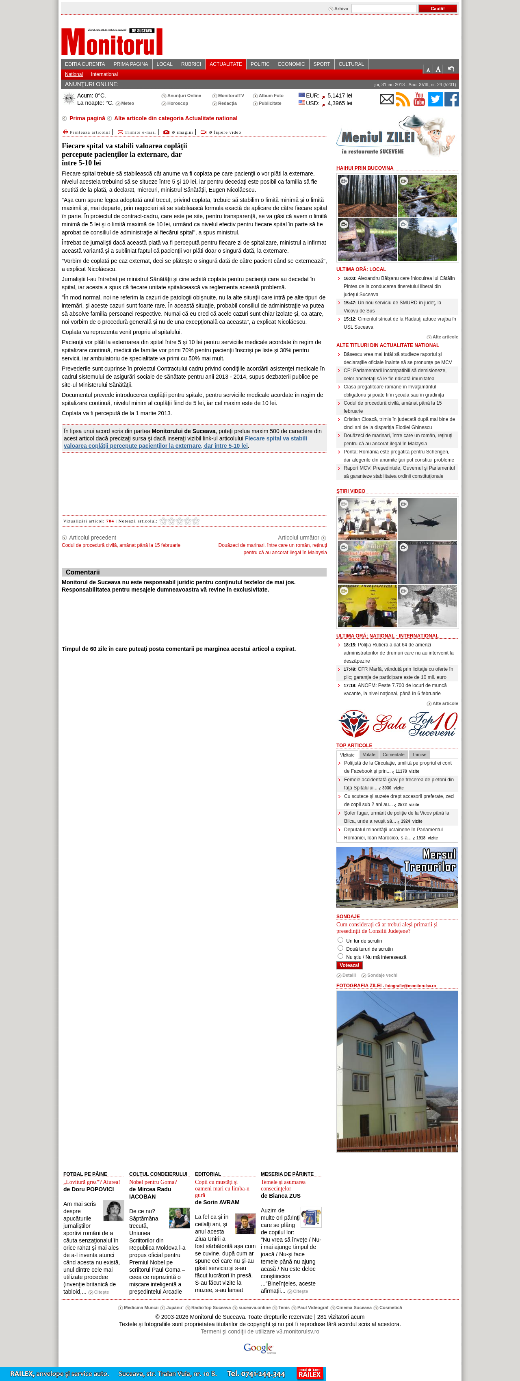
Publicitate (270, 103)
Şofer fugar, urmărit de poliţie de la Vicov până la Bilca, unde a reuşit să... (396, 817)
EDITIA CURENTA (85, 64)
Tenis (284, 1307)
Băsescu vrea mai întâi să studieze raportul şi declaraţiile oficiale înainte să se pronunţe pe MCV (398, 358)
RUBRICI (191, 64)
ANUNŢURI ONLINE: (92, 84)
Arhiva (341, 8)
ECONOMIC (291, 64)
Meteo (127, 103)
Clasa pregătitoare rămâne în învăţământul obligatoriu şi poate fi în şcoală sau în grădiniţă (394, 391)
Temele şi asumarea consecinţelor (283, 1185)
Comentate (394, 754)
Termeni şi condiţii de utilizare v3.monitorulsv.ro (260, 1331)
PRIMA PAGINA (130, 64)
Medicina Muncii (141, 1307)
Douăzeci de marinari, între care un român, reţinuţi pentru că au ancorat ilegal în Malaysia (398, 440)
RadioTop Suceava (211, 1307)
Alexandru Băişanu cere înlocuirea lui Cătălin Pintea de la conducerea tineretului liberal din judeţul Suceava (399, 286)
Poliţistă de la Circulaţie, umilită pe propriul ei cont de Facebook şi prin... (398, 767)
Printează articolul (86, 132)
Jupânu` (175, 1307)
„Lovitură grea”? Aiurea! (91, 1182)
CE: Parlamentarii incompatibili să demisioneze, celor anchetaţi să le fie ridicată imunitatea (395, 375)
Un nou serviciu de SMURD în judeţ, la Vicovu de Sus (392, 307)
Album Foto (271, 95)
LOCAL (165, 64)
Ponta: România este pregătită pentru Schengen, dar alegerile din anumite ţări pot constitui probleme (399, 456)
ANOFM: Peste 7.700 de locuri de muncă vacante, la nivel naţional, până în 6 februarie (395, 689)
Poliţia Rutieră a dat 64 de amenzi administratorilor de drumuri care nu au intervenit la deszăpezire (399, 653)
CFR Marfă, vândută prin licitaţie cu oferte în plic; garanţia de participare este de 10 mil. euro (398, 673)
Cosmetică (390, 1307)
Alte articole (445, 336)
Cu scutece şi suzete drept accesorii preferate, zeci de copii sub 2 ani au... (399, 800)
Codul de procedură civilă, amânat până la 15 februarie (393, 407)
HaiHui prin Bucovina (365, 168)
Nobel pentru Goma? (153, 1182)
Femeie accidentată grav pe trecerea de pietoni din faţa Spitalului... (399, 784)
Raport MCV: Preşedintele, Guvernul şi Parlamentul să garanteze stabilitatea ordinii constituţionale (399, 472)
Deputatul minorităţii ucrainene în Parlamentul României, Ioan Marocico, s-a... (393, 834)
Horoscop (177, 103)
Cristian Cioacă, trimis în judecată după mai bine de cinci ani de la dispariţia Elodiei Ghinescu (399, 423)
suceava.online (254, 1307)
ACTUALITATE (226, 64)
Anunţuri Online (184, 95)
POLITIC (260, 64)
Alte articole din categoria (175, 118)
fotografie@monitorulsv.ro (410, 986)
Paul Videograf (313, 1307)
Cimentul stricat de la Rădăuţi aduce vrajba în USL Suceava (400, 323)
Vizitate (347, 754)
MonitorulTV (231, 95)
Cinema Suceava (354, 1307)
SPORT (322, 64)
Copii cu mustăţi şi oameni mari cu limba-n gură (222, 1188)
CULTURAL (351, 64)
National (74, 74)
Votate (369, 754)
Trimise (419, 754)
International (104, 74)
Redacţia (227, 103)
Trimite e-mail (136, 132)
